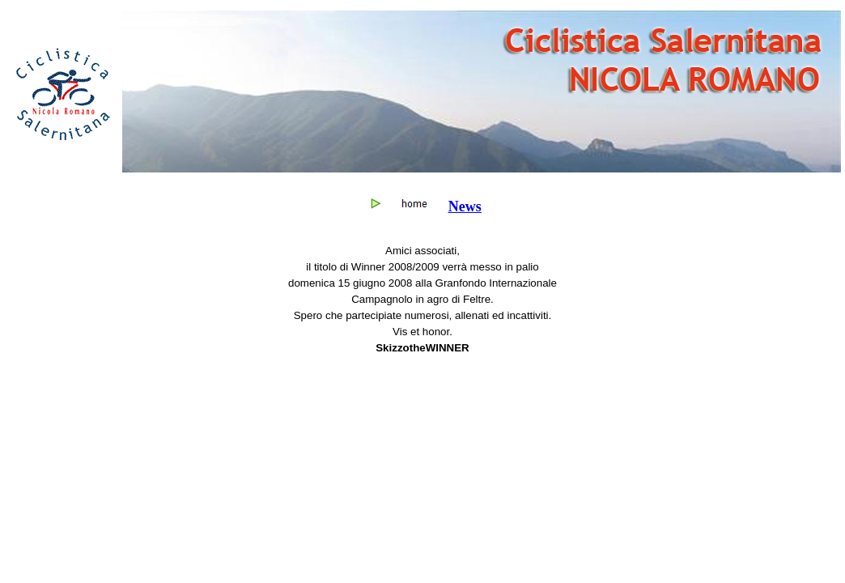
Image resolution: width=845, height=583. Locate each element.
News (465, 206)
